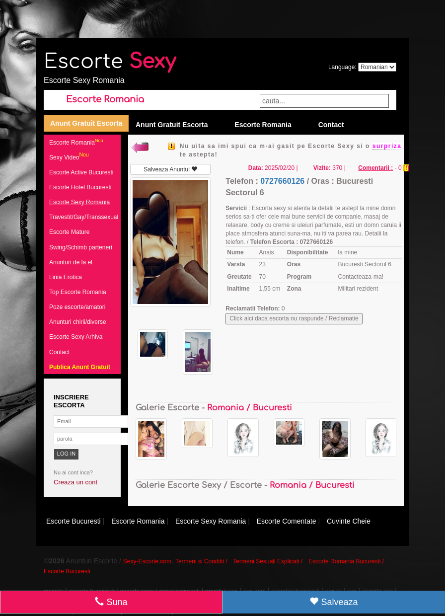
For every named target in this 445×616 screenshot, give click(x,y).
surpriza (387, 146)
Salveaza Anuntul (170, 169)
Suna (111, 602)
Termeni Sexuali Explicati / (267, 561)
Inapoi (139, 146)
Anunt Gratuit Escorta (86, 123)
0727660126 (282, 181)
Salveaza (333, 602)
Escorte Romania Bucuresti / (346, 561)
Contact (331, 125)
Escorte (110, 62)
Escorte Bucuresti (67, 571)
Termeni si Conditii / (201, 561)
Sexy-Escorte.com (147, 561)
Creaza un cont (75, 482)
